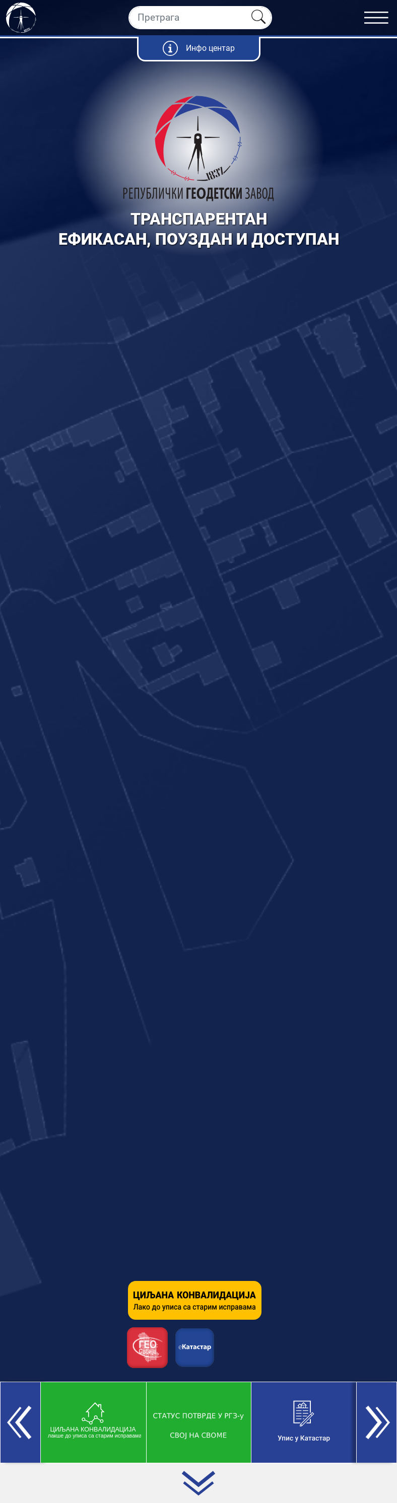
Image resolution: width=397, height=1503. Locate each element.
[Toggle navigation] (380, 17)
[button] (20, 1422)
